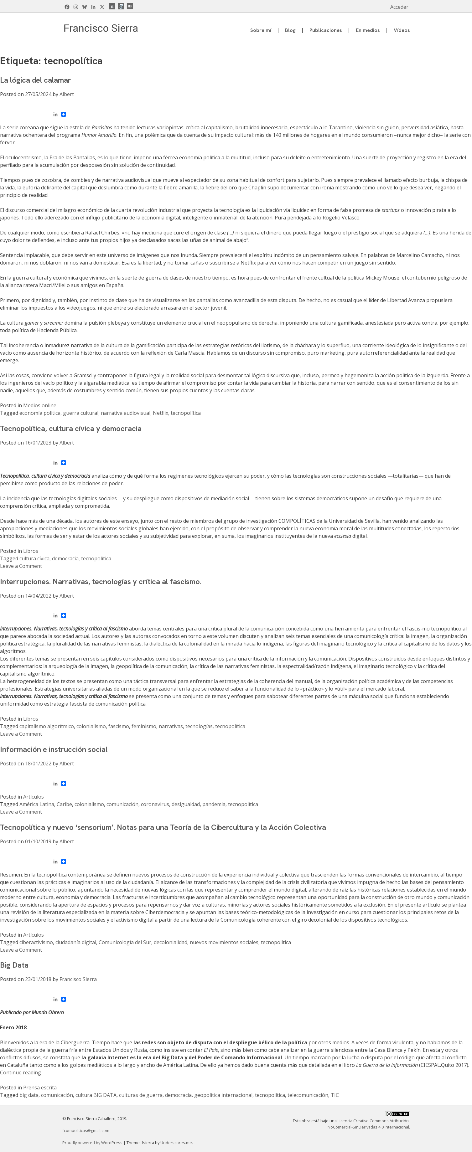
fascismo (118, 726)
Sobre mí (260, 30)
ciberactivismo (36, 942)
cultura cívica (34, 558)
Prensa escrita (40, 1087)
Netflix (160, 412)
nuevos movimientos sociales (224, 942)
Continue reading (20, 1072)
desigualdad (186, 804)
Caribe (64, 804)
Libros (30, 551)
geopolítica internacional (223, 1095)
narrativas (171, 726)
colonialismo (91, 726)
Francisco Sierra (78, 979)
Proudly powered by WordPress (92, 1142)
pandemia (214, 804)
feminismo (144, 726)
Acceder (399, 6)
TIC (335, 1095)
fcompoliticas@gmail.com (85, 1130)
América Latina (36, 804)
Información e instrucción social (53, 749)
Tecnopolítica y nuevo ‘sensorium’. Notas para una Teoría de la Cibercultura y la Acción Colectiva (163, 827)
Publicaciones (325, 30)
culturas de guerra (141, 1095)
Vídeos (402, 30)
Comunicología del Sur (125, 942)
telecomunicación (308, 1095)
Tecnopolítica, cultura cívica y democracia (71, 428)
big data (29, 1095)
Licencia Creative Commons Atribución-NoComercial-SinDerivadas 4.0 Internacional (369, 1123)
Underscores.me (176, 1142)
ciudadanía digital (75, 942)
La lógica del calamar (35, 80)
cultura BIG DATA (96, 1095)
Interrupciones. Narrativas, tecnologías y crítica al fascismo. (100, 581)
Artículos (33, 796)
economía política (39, 412)
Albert (67, 94)
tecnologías (199, 726)
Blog (290, 30)
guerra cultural (80, 412)
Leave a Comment (21, 566)
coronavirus (155, 804)
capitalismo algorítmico (46, 726)
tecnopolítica (186, 412)
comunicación (122, 804)
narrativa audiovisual (125, 412)
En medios (368, 30)
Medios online (39, 405)
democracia (65, 558)
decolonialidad (170, 942)
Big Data (14, 965)
